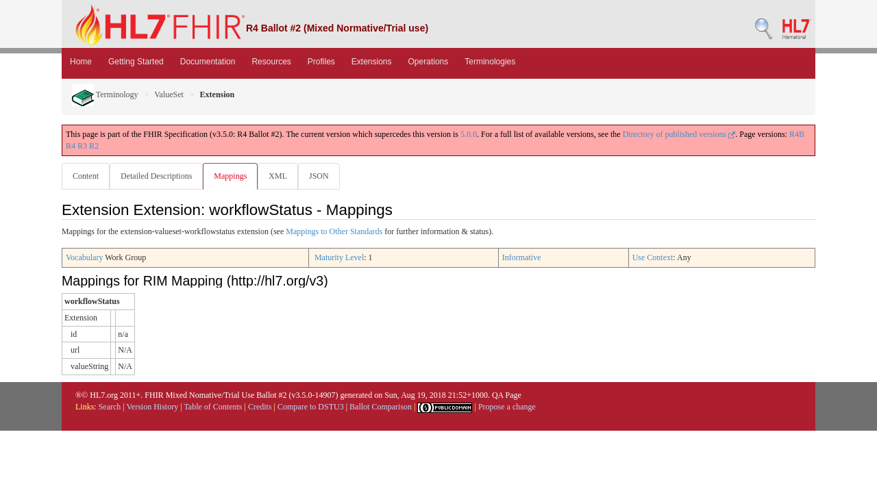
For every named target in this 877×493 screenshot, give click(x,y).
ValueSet (169, 94)
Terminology (105, 94)
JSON (324, 176)
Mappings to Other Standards (334, 232)
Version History (153, 407)
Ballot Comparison (380, 407)
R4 (70, 146)
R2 (94, 146)
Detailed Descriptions (157, 176)
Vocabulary (84, 258)
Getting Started (136, 61)
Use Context (653, 258)
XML (282, 176)
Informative (521, 258)
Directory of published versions (679, 134)
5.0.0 (468, 134)
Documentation (208, 61)
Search (110, 407)
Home (81, 61)
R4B (796, 134)
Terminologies (490, 61)
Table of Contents (213, 407)
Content (86, 176)
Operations (428, 61)
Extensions (371, 61)
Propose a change (507, 407)
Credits (260, 407)
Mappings (233, 176)
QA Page (506, 396)
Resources (271, 61)
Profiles (321, 61)
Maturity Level (339, 258)
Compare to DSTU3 (310, 407)
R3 (82, 146)
